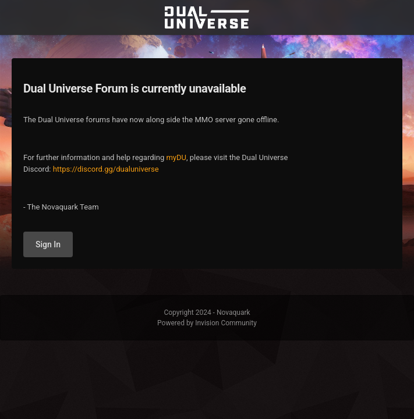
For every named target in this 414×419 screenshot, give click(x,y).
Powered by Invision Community (207, 323)
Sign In (48, 244)
